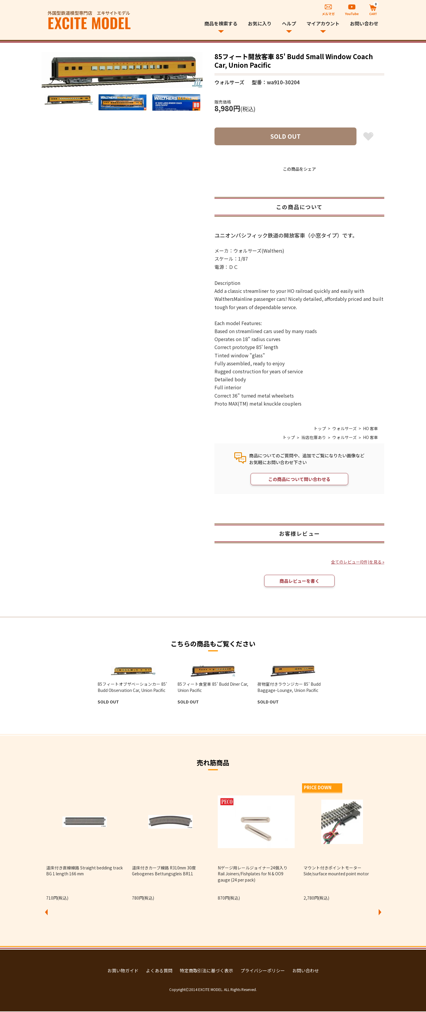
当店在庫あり (313, 437)
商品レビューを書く (300, 581)
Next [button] (379, 912)
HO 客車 (370, 428)
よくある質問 (159, 971)
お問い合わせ (364, 23)
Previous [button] (46, 912)
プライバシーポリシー (263, 971)
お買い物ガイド (122, 971)
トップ (320, 428)
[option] (122, 70)
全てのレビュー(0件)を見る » (357, 562)
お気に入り (260, 23)
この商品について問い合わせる (299, 479)
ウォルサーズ (344, 428)
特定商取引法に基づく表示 (206, 971)
